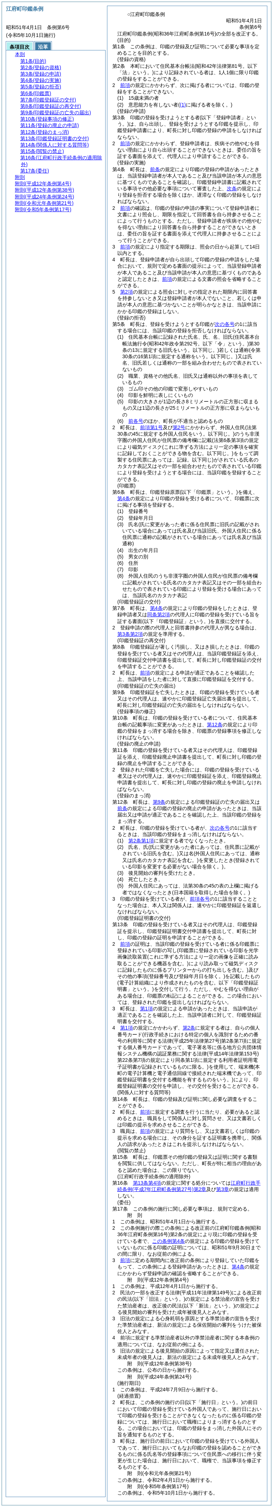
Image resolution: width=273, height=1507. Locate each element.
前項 (125, 85)
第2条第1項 (141, 840)
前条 (155, 169)
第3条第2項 (130, 634)
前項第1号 (151, 427)
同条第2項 (158, 614)
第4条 (123, 498)
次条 (232, 188)
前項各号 (200, 899)
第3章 (222, 1189)
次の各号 (225, 324)
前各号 (135, 421)
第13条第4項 (147, 1183)
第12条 (215, 724)
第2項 (126, 292)
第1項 (146, 1008)
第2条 (189, 1028)
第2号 (179, 427)
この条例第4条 (168, 1241)
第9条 (159, 802)
